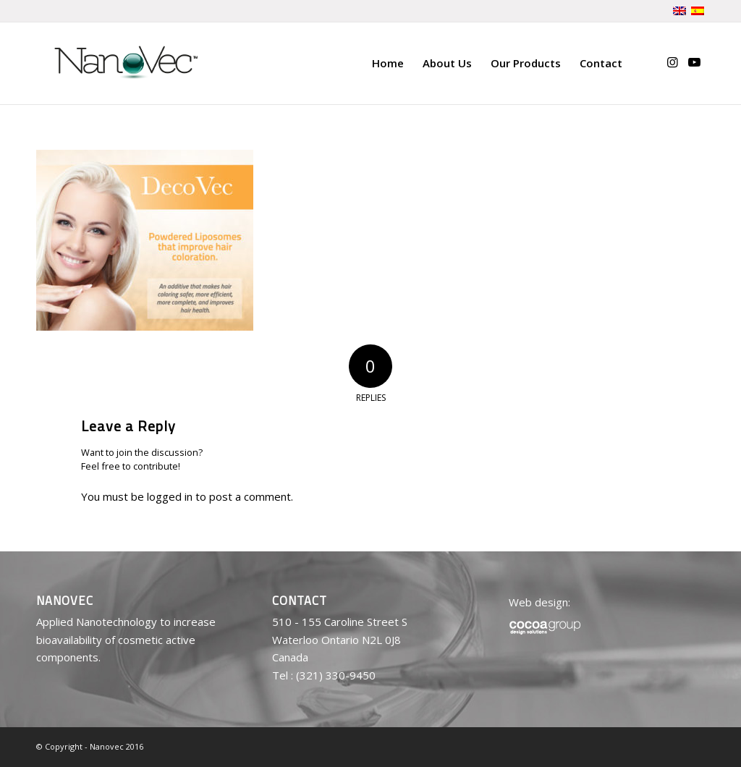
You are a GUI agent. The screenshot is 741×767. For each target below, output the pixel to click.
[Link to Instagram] (672, 62)
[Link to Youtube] (694, 62)
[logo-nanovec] (126, 63)
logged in (169, 496)
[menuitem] (388, 63)
